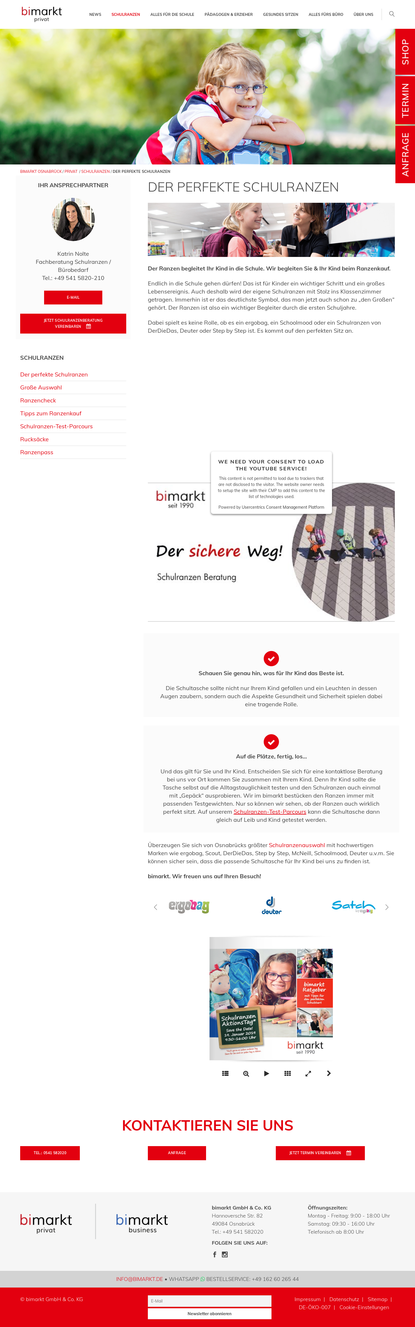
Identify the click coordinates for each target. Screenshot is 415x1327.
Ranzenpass (36, 452)
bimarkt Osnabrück (41, 171)
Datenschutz (344, 1299)
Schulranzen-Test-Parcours (56, 426)
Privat (71, 171)
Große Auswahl (41, 387)
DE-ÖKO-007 (315, 1307)
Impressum (308, 1299)
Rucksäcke (34, 439)
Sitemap (378, 1299)
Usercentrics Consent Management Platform (283, 507)
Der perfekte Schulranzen (54, 374)
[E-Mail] (209, 1301)
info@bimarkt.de (139, 1279)
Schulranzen (95, 171)
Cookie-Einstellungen (364, 1307)
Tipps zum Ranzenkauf (51, 413)
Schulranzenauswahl (297, 845)
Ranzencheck (38, 400)
